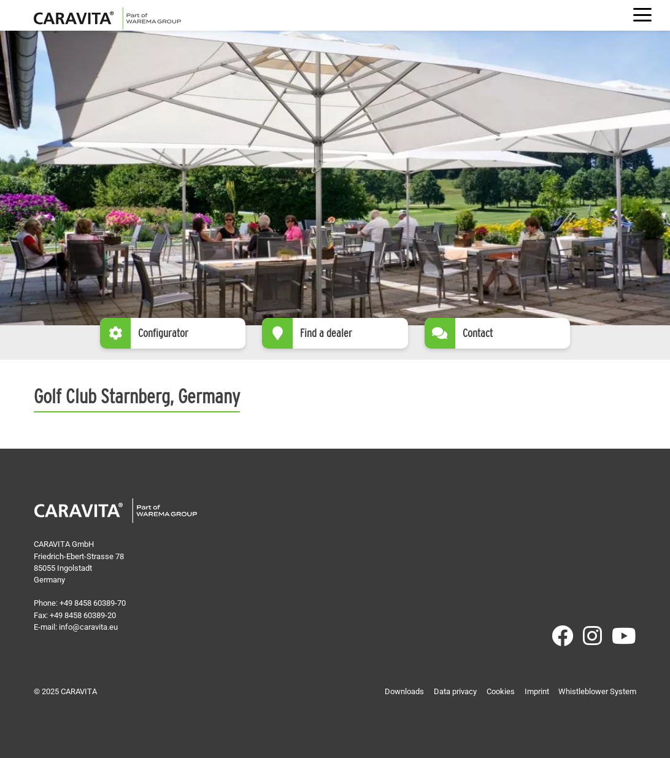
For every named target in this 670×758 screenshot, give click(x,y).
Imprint (537, 691)
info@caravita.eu (88, 627)
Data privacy (455, 691)
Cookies (501, 691)
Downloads (404, 691)
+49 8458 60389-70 (93, 603)
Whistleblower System (597, 691)
